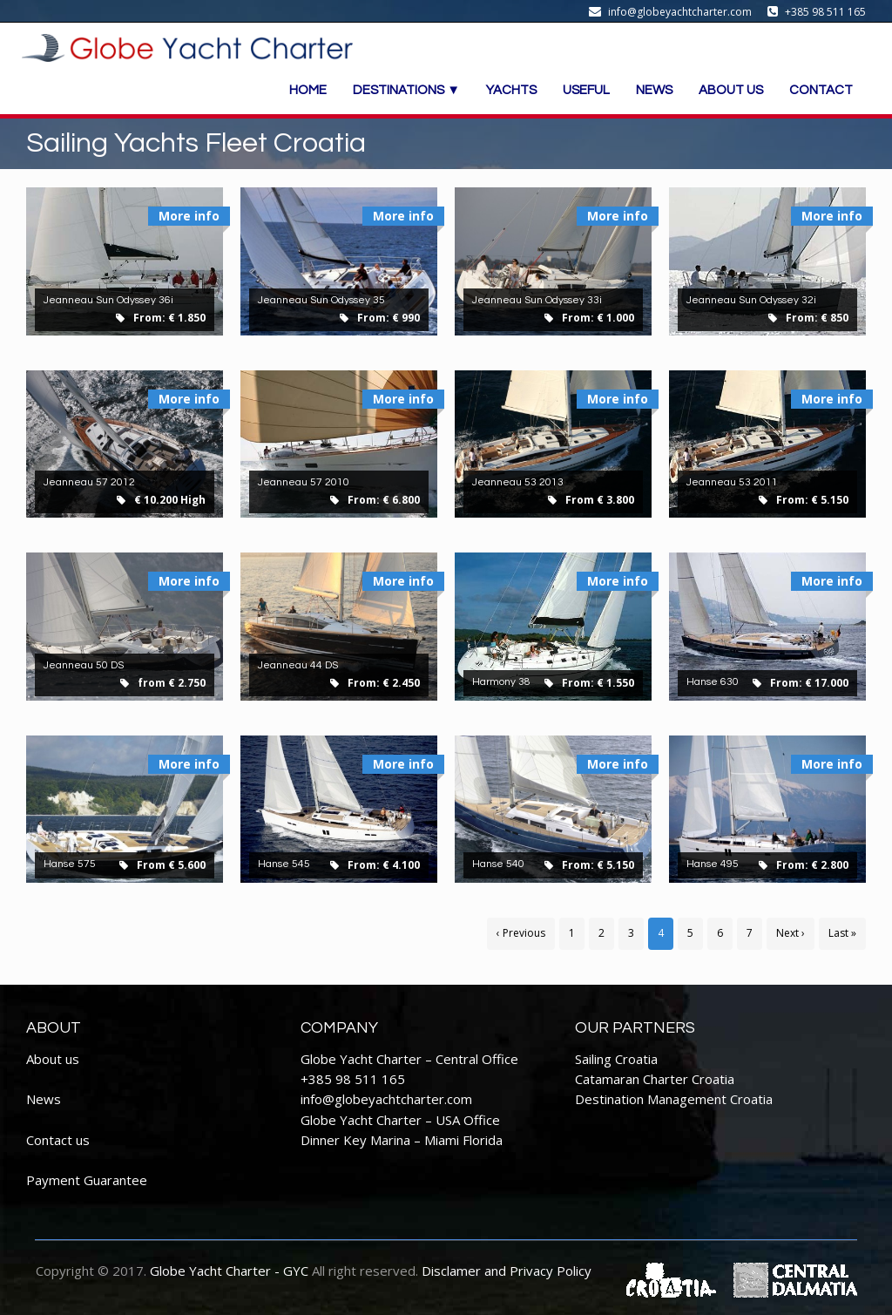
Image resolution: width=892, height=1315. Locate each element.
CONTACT (821, 90)
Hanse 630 (712, 682)
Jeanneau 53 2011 (732, 482)
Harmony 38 (501, 682)
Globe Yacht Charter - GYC (229, 1270)
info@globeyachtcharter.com (386, 1099)
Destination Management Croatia (674, 1099)
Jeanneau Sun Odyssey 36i (108, 300)
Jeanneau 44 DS (298, 665)
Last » (842, 932)
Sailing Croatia (616, 1059)
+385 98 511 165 (353, 1079)
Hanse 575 (70, 864)
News (43, 1099)
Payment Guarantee (86, 1180)
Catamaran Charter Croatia (654, 1079)
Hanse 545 (284, 864)
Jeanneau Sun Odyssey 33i (537, 300)
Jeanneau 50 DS (84, 665)
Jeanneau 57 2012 (89, 482)
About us (52, 1059)
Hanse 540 (498, 864)
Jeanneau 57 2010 (303, 482)
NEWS (654, 90)
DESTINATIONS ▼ (406, 90)
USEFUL (586, 90)
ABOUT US (731, 90)
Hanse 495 (712, 864)
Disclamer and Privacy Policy (506, 1270)
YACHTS (511, 90)
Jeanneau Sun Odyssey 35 (321, 300)
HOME (308, 90)
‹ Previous (521, 932)
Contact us (58, 1140)
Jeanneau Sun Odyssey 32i (751, 300)
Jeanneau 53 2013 (518, 482)
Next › (790, 932)
